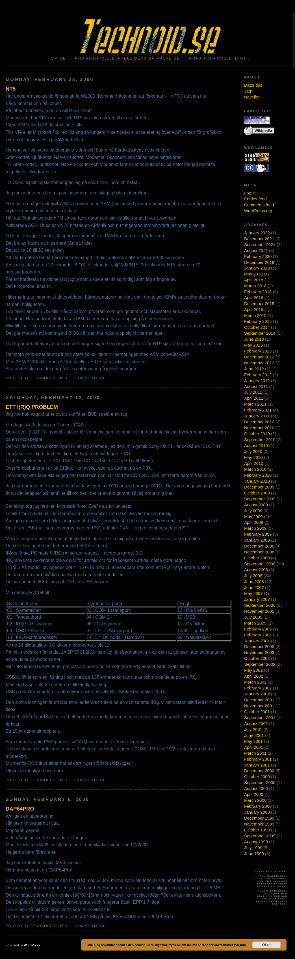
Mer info (240, 945)
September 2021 (260, 244)
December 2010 (259, 421)
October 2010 (257, 433)
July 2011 (253, 392)
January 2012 (257, 380)
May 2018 (253, 274)
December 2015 (259, 303)
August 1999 (256, 841)
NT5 (11, 89)
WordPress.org (258, 210)
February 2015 (258, 321)
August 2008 (256, 569)
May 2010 (253, 457)
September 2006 (260, 605)
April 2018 (253, 279)
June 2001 (254, 735)
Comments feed (259, 204)
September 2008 (260, 563)
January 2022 (257, 232)
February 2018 (258, 291)
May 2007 (253, 593)
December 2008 (259, 546)
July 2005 (253, 617)
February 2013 (258, 351)
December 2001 (259, 699)
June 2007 (254, 587)
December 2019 (259, 262)
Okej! (266, 945)
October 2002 (257, 658)
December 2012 (259, 356)
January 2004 (257, 640)
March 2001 (255, 753)
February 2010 (258, 475)
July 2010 (253, 451)
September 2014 (260, 333)
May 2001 (253, 741)
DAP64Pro (20, 809)
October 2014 (257, 327)
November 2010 (259, 427)
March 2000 (255, 800)
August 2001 (256, 723)
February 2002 (258, 688)
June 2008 (254, 581)
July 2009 (253, 510)
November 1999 (259, 824)
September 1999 (260, 835)
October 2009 (257, 493)
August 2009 (256, 504)
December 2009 (259, 487)
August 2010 (256, 445)
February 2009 (258, 534)
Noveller (252, 97)
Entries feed (255, 198)
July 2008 (253, 575)
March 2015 (255, 315)
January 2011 (257, 415)
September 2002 (260, 664)
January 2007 (257, 599)
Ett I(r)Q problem (32, 407)
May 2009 (253, 516)
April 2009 (253, 522)
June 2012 (254, 368)
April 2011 (253, 398)
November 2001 (259, 705)
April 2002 (253, 676)
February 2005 (258, 629)
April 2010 (253, 463)
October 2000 (257, 776)
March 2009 (255, 528)
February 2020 (258, 256)
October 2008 (257, 557)
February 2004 (258, 634)
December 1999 (259, 818)
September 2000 (260, 782)
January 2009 (257, 540)
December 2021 (259, 238)
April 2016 (253, 297)
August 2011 (256, 386)
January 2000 (257, 812)
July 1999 (253, 847)
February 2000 (258, 806)
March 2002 (255, 682)
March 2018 (255, 285)
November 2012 (259, 362)
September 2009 (260, 498)
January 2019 (257, 268)
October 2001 (257, 711)
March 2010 (255, 469)
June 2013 (254, 339)
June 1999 (254, 853)
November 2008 (259, 551)
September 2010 (260, 439)
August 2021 (256, 250)
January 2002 (257, 693)
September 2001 (260, 717)
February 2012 (258, 374)
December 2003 (259, 646)
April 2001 (253, 747)
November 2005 (259, 611)
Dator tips (253, 85)
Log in (250, 193)
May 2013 (253, 345)
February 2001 (258, 759)
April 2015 (253, 309)
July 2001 (253, 729)
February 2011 (258, 410)
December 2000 (259, 770)
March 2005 (255, 623)
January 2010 (257, 481)
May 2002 (253, 670)
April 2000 (253, 794)
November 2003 (259, 652)
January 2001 (257, 765)
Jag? (248, 91)
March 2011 (255, 404)
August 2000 (256, 788)
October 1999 (257, 829)
